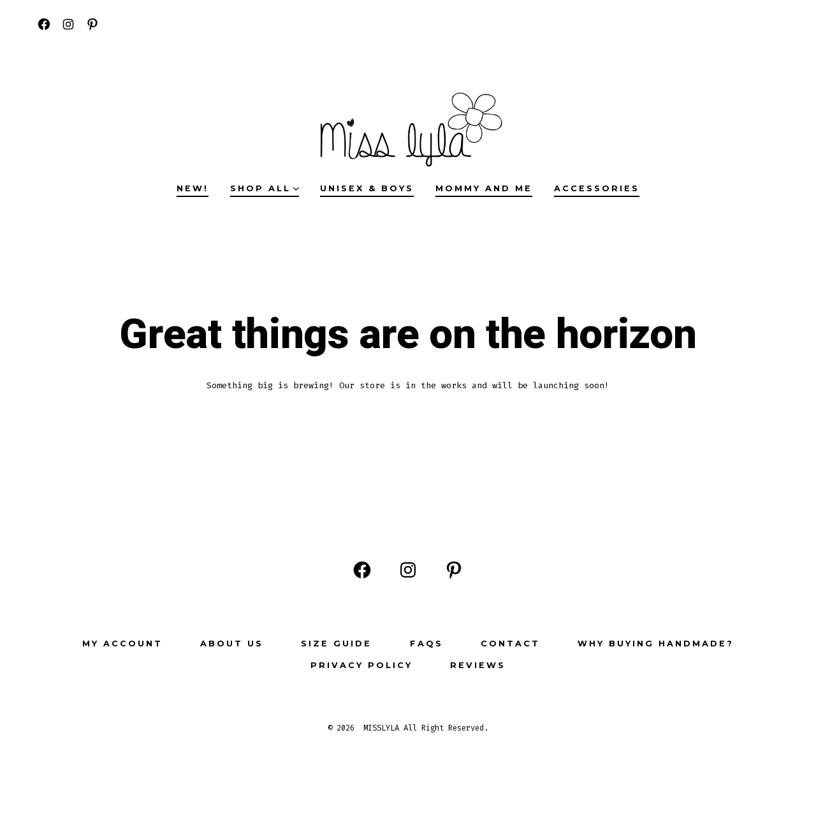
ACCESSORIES (596, 188)
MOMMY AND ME (483, 188)
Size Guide (336, 643)
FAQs (426, 643)
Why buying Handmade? (656, 643)
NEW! (192, 188)
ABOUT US (231, 643)
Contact (510, 643)
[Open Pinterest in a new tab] (92, 24)
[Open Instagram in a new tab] (68, 24)
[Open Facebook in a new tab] (44, 24)
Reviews (478, 665)
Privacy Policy (361, 665)
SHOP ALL (264, 188)
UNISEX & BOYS (367, 188)
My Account (122, 643)
